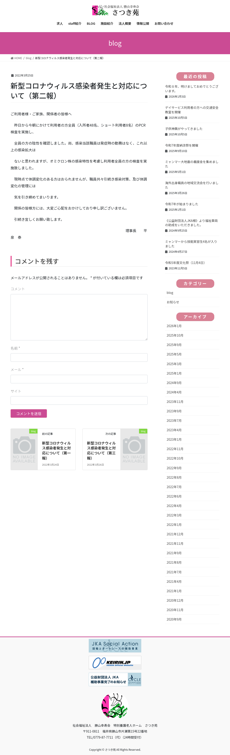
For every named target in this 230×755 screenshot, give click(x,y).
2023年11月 (175, 401)
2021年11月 (175, 543)
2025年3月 (174, 364)
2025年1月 (174, 373)
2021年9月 (174, 553)
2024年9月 (174, 382)
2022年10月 (175, 458)
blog (170, 292)
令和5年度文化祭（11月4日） (186, 262)
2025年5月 (174, 354)
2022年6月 (174, 496)
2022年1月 (174, 524)
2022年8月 (174, 477)
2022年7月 (174, 487)
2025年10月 (175, 335)
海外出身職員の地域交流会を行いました (192, 185)
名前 (15, 348)
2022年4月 (174, 505)
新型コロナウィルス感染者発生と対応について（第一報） (56, 450)
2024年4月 (174, 392)
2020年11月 (175, 610)
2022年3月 (174, 515)
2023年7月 (174, 420)
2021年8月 (174, 562)
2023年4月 (174, 430)
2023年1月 (174, 439)
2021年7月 (174, 572)
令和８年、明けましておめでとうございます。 (191, 88)
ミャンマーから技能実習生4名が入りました (191, 243)
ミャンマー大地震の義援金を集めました (192, 163)
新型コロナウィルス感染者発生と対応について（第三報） (101, 450)
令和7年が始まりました (181, 204)
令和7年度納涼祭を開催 (181, 145)
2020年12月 (175, 600)
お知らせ (173, 302)
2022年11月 (175, 449)
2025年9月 (174, 344)
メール (17, 369)
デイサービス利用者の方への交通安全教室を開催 (192, 109)
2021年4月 (174, 581)
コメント (18, 288)
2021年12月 (175, 534)
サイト (16, 391)
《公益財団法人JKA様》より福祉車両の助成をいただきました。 (191, 222)
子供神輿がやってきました (184, 128)
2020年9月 (174, 619)
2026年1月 (174, 326)
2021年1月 (174, 591)
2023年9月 (174, 411)
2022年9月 (174, 468)
